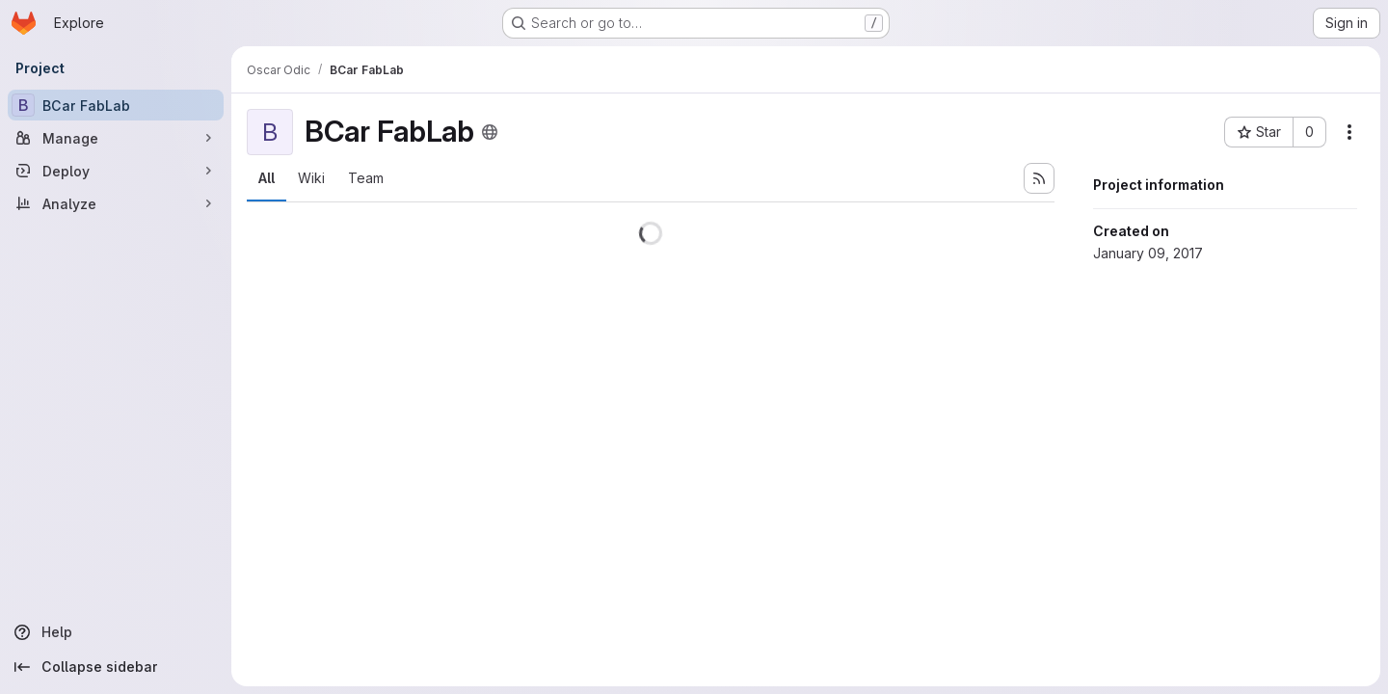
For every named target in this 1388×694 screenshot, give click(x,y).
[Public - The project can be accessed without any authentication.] (489, 132)
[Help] (116, 632)
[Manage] (116, 137)
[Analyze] (116, 203)
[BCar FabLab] (116, 105)
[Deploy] (116, 170)
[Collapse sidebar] (116, 667)
